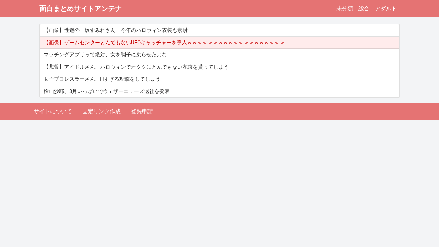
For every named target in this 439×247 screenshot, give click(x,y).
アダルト (386, 8)
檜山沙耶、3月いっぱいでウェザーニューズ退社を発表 (107, 91)
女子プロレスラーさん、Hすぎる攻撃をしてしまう (102, 79)
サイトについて (53, 111)
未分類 (344, 8)
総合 (363, 8)
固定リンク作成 (101, 111)
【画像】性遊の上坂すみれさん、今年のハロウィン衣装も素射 (116, 30)
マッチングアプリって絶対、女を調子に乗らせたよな (105, 54)
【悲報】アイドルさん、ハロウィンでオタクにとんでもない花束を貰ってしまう (136, 67)
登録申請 (142, 111)
